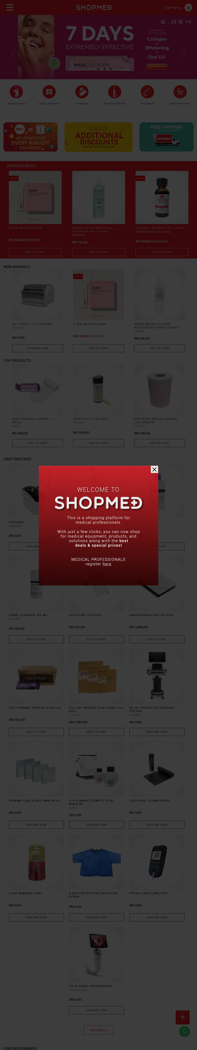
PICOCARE (37, 517)
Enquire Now (37, 354)
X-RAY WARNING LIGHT (48, 829)
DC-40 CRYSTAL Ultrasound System (141, 675)
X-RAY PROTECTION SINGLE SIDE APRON (92, 831)
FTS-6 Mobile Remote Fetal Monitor (95, 753)
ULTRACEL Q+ (87, 517)
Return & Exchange (120, 1002)
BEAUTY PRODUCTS (180, 106)
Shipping (90, 1002)
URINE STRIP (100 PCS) (93, 428)
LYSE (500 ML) (134, 517)
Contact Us (19, 1009)
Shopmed (147, 1045)
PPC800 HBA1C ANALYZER (134, 831)
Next (182, 57)
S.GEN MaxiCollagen (27, 235)
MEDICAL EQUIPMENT (49, 106)
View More (99, 950)
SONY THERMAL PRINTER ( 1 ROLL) (36, 430)
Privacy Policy (88, 1009)
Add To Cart (35, 258)
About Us (17, 1002)
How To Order (43, 1002)
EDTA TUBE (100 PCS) (93, 595)
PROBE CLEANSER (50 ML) (47, 597)
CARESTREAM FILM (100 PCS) (138, 597)
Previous (14, 57)
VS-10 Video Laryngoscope (89, 909)
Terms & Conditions (52, 1009)
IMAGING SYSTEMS (16, 106)
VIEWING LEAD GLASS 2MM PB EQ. (47, 753)
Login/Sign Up (169, 7)
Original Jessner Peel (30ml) (156, 237)
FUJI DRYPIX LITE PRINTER (35, 331)
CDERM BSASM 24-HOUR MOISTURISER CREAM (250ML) (155, 335)
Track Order (154, 1002)
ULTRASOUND (82, 104)
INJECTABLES (147, 103)
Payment (69, 1002)
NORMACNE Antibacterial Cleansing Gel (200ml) (95, 237)
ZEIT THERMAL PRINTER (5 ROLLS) (45, 675)
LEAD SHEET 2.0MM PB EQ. (141, 753)
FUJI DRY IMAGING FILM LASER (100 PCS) (94, 675)
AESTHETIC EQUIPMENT (114, 106)
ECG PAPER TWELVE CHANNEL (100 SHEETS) (159, 430)
